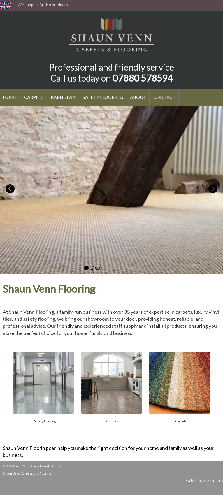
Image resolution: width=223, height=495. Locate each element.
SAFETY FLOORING (103, 97)
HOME (10, 97)
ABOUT (138, 97)
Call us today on (111, 78)
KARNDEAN (63, 97)
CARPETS (34, 97)
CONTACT (164, 97)
